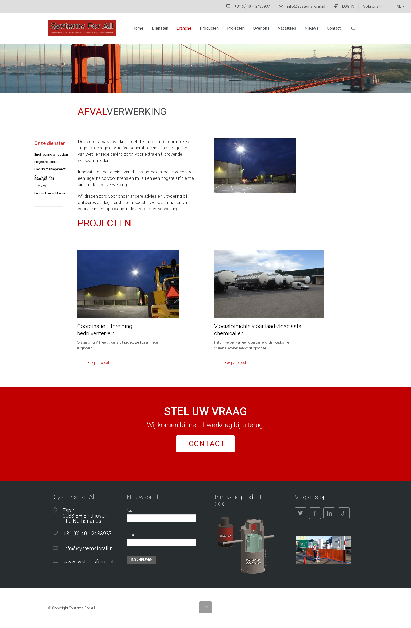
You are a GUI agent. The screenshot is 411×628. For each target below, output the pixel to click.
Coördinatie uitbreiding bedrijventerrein (104, 329)
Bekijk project (98, 363)
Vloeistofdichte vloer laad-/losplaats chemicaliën (257, 329)
